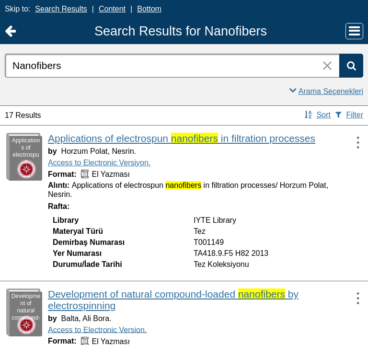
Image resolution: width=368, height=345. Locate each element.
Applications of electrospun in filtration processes (181, 138)
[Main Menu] (354, 31)
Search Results (61, 9)
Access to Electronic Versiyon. (99, 163)
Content (112, 9)
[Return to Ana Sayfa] (10, 31)
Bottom (149, 9)
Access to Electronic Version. (97, 329)
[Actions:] (353, 142)
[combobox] (172, 66)
